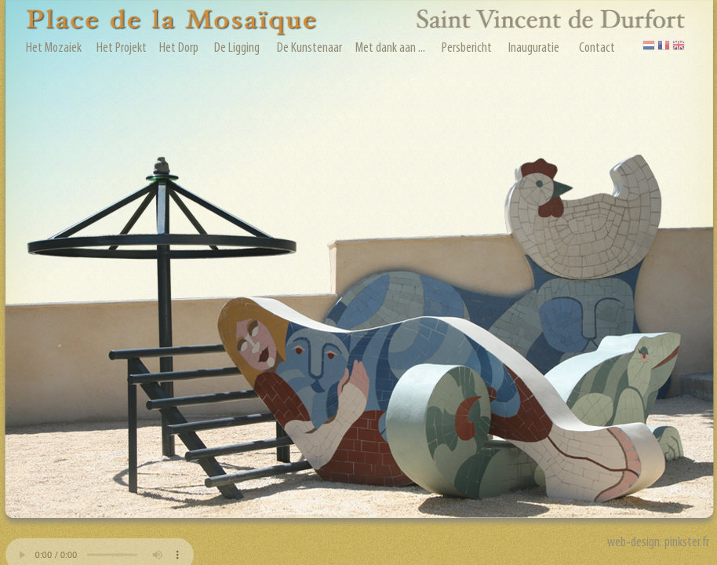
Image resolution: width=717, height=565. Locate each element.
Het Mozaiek (54, 48)
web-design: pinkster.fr (659, 542)
